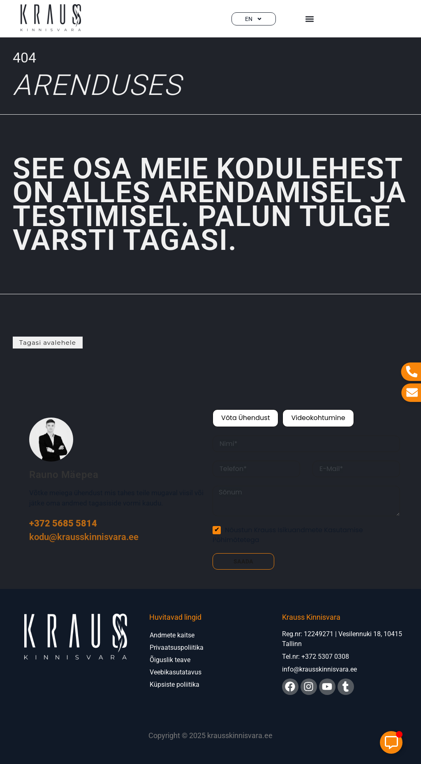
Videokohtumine (318, 417)
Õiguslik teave (170, 660)
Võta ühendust (245, 417)
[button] (309, 18)
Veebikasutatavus (175, 672)
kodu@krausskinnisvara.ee (84, 537)
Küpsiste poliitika (174, 684)
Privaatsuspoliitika (177, 647)
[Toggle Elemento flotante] (391, 742)
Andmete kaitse (172, 635)
